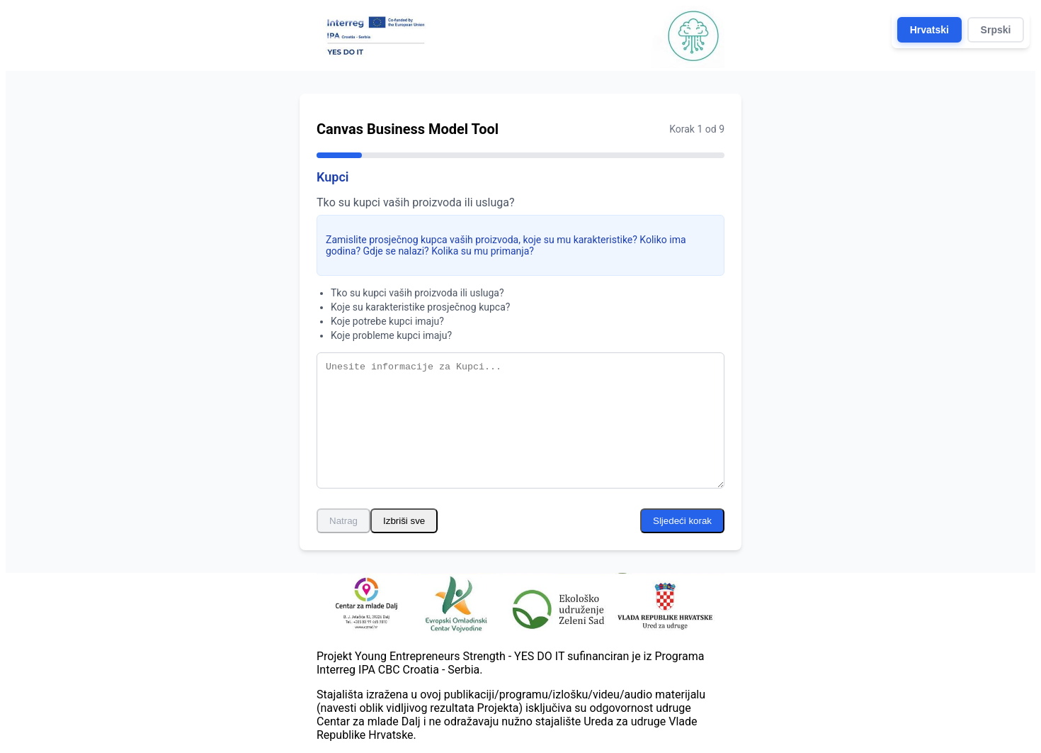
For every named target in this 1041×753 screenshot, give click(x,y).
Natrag (343, 520)
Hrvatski (929, 29)
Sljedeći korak (682, 520)
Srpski (996, 29)
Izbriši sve (404, 520)
